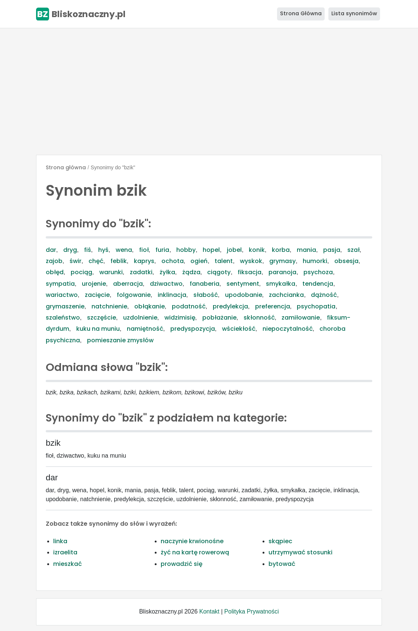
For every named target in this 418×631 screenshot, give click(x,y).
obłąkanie (149, 306)
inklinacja (172, 295)
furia (162, 250)
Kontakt (209, 611)
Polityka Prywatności (251, 611)
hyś (103, 250)
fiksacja (249, 272)
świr (75, 261)
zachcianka (286, 295)
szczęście (101, 317)
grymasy (282, 261)
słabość (205, 295)
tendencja (317, 283)
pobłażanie (219, 317)
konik (257, 250)
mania (306, 250)
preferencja (272, 306)
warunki (111, 272)
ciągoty (219, 272)
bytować (282, 564)
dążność (324, 295)
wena (124, 250)
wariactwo (62, 295)
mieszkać (67, 564)
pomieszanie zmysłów (120, 340)
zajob (54, 261)
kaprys (144, 261)
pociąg (81, 272)
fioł (144, 250)
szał (353, 250)
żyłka (167, 272)
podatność (189, 306)
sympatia (60, 283)
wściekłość (238, 328)
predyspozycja (192, 328)
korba (281, 250)
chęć (96, 261)
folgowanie (134, 295)
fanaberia (204, 283)
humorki (315, 261)
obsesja (346, 261)
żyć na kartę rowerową (195, 552)
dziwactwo (166, 283)
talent (224, 261)
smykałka (280, 283)
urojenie (94, 283)
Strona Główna (301, 13)
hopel (211, 250)
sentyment (242, 283)
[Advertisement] (209, 91)
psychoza (318, 272)
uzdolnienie (140, 317)
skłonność (259, 317)
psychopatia (316, 306)
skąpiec (280, 541)
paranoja (282, 272)
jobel (234, 250)
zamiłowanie (301, 317)
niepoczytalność (288, 328)
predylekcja (230, 306)
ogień (199, 261)
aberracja (128, 283)
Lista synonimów (354, 13)
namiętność (145, 328)
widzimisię (179, 317)
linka (60, 541)
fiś (87, 250)
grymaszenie (65, 306)
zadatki (141, 272)
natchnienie (109, 306)
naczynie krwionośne (192, 541)
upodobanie (243, 295)
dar (51, 250)
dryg (70, 250)
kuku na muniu (98, 328)
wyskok (251, 261)
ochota (172, 261)
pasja (331, 250)
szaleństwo (63, 317)
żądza (191, 272)
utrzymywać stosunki (300, 552)
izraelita (65, 552)
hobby (186, 250)
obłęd (55, 272)
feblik (118, 261)
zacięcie (97, 295)
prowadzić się (181, 564)
